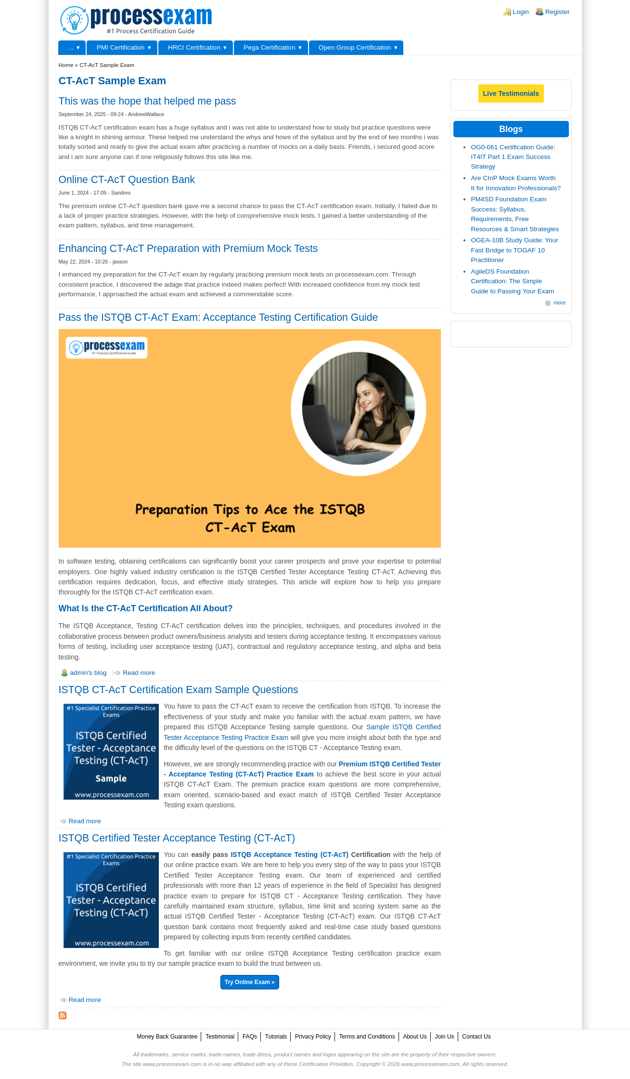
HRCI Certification (194, 47)
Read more (139, 672)
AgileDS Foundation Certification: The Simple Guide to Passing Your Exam (512, 281)
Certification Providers (326, 1064)
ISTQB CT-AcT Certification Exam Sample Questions (178, 689)
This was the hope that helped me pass (147, 100)
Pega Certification (269, 47)
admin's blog (88, 672)
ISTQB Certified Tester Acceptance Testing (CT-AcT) (177, 837)
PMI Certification (121, 47)
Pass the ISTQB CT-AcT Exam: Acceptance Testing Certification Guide (218, 317)
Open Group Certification (355, 47)
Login (521, 11)
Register (557, 11)
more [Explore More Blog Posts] (560, 302)
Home (66, 65)
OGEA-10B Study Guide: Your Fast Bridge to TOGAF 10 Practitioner (514, 250)
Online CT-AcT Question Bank (127, 179)
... (70, 47)
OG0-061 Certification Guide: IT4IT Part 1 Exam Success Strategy (513, 157)
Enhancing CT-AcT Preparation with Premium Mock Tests (188, 248)
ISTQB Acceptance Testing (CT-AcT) (289, 854)
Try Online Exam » (250, 982)
